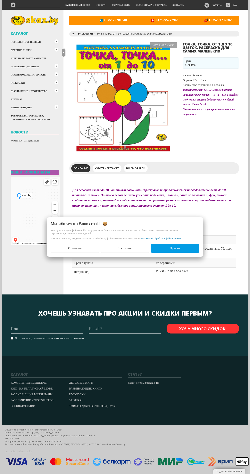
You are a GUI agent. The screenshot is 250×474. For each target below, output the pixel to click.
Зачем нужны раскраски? (143, 382)
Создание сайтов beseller (229, 471)
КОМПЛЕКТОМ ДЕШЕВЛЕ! (26, 42)
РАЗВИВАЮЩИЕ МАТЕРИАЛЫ (28, 74)
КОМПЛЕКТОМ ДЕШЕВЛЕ (25, 140)
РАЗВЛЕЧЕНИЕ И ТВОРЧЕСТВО (29, 91)
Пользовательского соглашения (64, 338)
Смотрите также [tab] (107, 168)
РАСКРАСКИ (18, 83)
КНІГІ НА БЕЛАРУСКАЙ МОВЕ (28, 58)
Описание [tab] (81, 168)
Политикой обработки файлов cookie (161, 238)
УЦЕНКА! (16, 99)
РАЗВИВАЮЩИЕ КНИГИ (25, 66)
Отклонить (75, 248)
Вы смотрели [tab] (135, 168)
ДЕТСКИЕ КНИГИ (21, 50)
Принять (175, 248)
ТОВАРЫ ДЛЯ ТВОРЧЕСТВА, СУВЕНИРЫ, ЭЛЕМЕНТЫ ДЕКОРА (30, 117)
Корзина (217, 5)
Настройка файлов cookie (18, 451)
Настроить (124, 248)
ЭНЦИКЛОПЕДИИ (21, 107)
